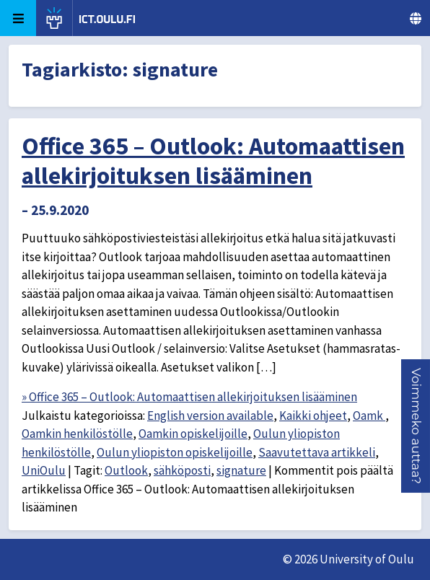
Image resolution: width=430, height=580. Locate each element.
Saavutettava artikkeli (316, 452)
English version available (210, 415)
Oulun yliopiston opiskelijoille (175, 452)
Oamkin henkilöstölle (77, 433)
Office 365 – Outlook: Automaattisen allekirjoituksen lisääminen (213, 160)
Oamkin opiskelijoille (193, 433)
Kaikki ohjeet (313, 415)
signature (241, 470)
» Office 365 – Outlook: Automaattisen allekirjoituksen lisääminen (189, 397)
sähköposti (182, 470)
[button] (416, 426)
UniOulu (44, 470)
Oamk (369, 415)
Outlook (126, 470)
